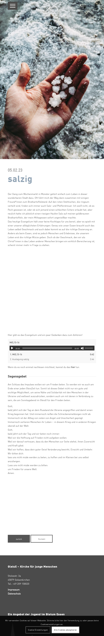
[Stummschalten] (82, 348)
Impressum (14, 589)
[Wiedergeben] (12, 348)
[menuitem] (12, 6)
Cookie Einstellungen (38, 629)
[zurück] (19, 539)
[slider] (47, 348)
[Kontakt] (42, 539)
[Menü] (12, 6)
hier (72, 367)
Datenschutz (14, 593)
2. (19, 359)
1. (16, 354)
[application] (52, 348)
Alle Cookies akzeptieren (65, 629)
